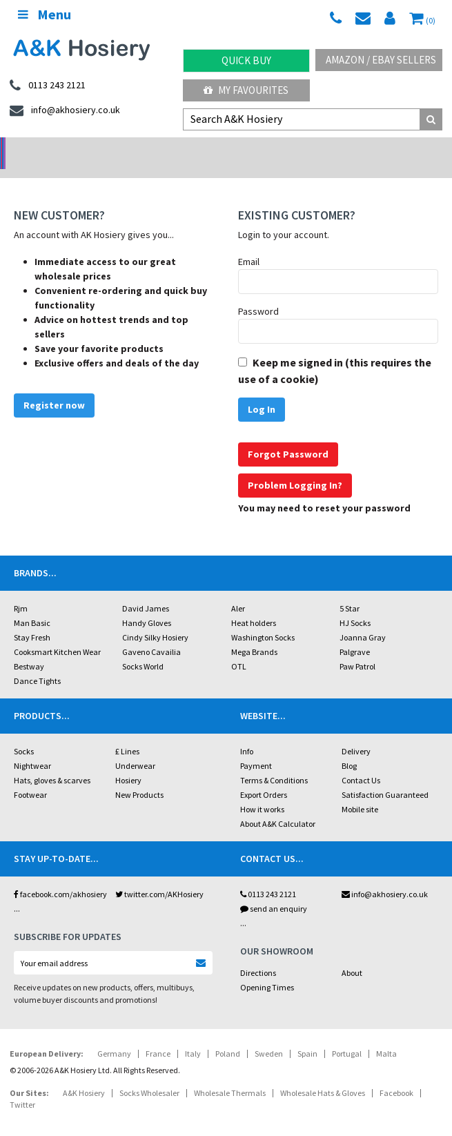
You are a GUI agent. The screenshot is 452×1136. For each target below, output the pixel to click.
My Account (169, 149)
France (158, 1035)
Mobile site (360, 791)
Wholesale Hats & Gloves (322, 1075)
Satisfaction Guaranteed (385, 777)
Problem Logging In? (295, 467)
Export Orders (263, 777)
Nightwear (32, 748)
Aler (238, 590)
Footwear (30, 777)
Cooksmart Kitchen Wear (57, 634)
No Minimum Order (56, 149)
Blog (349, 748)
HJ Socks (355, 605)
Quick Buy (246, 60)
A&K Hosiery (84, 1075)
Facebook (396, 1075)
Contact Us (361, 762)
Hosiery (128, 762)
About (352, 955)
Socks (24, 733)
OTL (238, 648)
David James (145, 590)
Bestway (29, 648)
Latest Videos (395, 149)
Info (246, 733)
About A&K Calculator (277, 806)
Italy (193, 1035)
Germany (114, 1035)
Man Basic (32, 605)
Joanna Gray (363, 619)
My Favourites (246, 90)
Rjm (21, 590)
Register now (54, 387)
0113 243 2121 (268, 876)
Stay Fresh (32, 619)
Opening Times (267, 969)
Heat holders (253, 605)
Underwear (135, 748)
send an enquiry (273, 890)
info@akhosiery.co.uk (385, 876)
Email (248, 243)
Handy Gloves (146, 605)
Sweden (269, 1035)
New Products (139, 777)
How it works (262, 791)
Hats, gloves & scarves (52, 762)
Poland (227, 1035)
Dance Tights (37, 663)
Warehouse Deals (282, 149)
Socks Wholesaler (149, 1075)
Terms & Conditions (274, 762)
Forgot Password (288, 436)
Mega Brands (254, 634)
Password (258, 293)
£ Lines (127, 733)
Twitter (22, 1086)
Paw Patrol (357, 648)
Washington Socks (263, 619)
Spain (307, 1035)
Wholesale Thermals (230, 1075)
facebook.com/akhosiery (60, 876)
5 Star (350, 590)
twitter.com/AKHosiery (159, 876)
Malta (386, 1035)
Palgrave (355, 634)
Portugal (347, 1035)
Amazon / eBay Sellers (381, 59)
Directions (258, 955)
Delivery (356, 733)
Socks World (143, 648)
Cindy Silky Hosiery (155, 619)
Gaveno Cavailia (151, 634)
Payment (256, 748)
